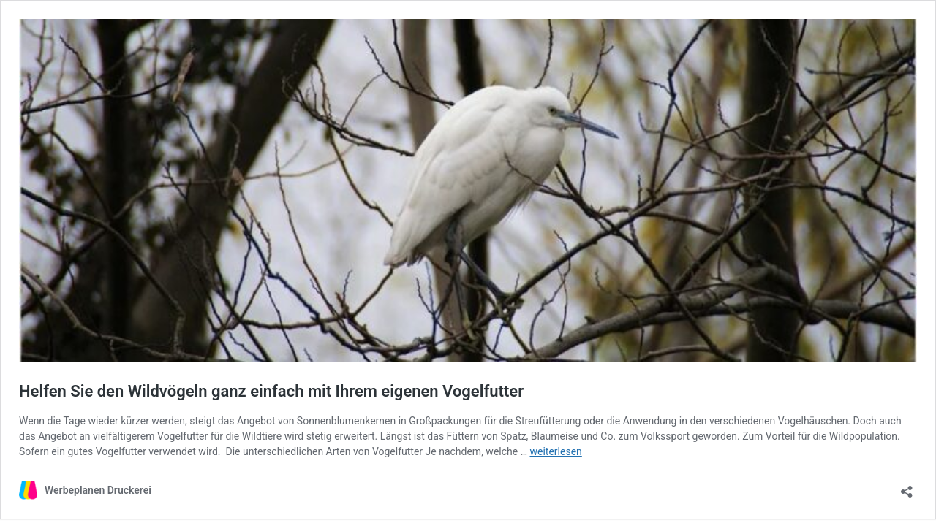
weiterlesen (556, 451)
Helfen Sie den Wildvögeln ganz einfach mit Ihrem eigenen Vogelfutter (271, 391)
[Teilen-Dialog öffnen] (907, 487)
